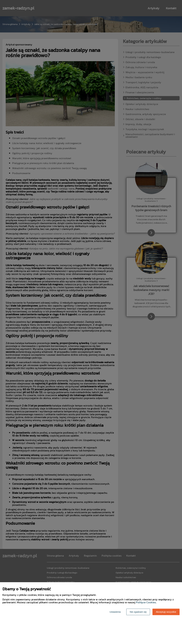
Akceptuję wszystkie (166, 612)
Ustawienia (115, 612)
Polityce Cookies (146, 602)
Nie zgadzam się (138, 612)
